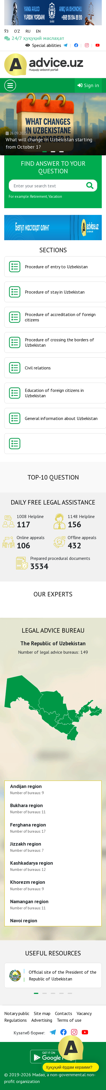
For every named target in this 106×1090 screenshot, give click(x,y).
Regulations (15, 1020)
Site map (42, 1013)
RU (28, 31)
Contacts (63, 1013)
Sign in (88, 85)
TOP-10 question (53, 477)
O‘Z (17, 31)
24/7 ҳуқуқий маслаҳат (13, 38)
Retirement (38, 196)
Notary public (16, 1013)
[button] (44, 152)
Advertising (41, 1020)
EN (38, 31)
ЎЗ (6, 31)
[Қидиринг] (46, 186)
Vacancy (84, 1013)
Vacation (55, 196)
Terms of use (69, 1020)
